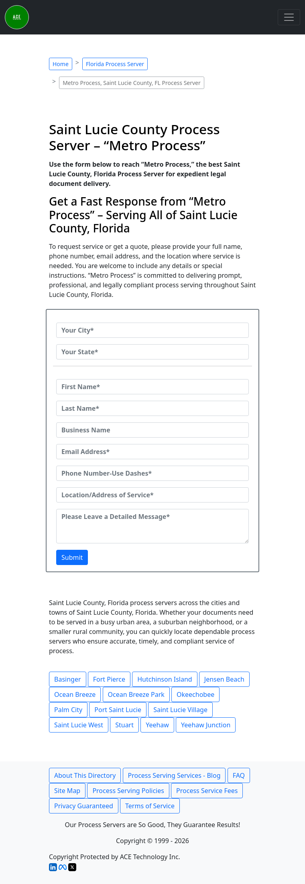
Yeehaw (157, 725)
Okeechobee (195, 694)
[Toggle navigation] (289, 17)
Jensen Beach (224, 679)
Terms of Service (150, 805)
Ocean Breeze (75, 694)
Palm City (68, 709)
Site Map (67, 790)
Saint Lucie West (78, 725)
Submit (72, 557)
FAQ (239, 775)
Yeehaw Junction (205, 725)
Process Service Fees (207, 790)
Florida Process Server (115, 64)
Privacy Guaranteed (83, 805)
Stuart (124, 725)
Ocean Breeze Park (136, 694)
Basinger (67, 679)
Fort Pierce (109, 679)
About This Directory (85, 775)
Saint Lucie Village (180, 709)
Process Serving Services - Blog (174, 775)
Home (61, 64)
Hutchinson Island (164, 679)
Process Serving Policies (128, 790)
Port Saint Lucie (117, 709)
